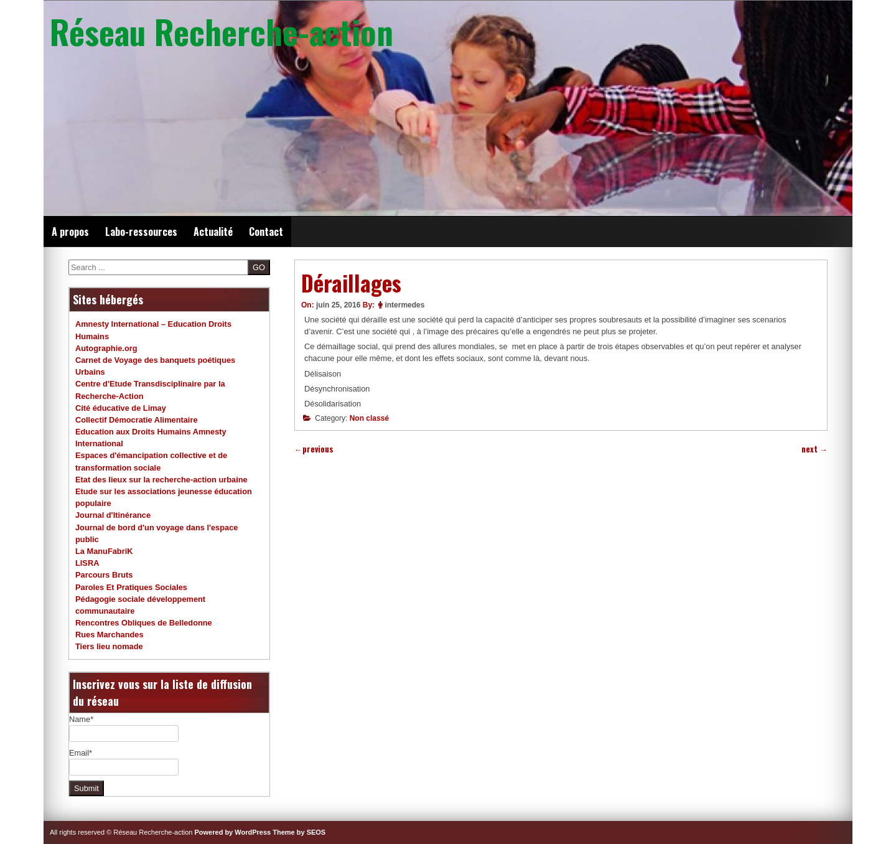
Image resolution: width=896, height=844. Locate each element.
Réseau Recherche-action (221, 31)
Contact (266, 231)
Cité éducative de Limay (120, 408)
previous (314, 449)
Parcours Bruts (104, 574)
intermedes (404, 305)
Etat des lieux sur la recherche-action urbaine (161, 479)
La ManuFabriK (104, 551)
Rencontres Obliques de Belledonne (143, 622)
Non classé (369, 418)
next (814, 449)
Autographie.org (106, 348)
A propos (70, 231)
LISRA (87, 563)
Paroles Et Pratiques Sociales (131, 587)
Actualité (213, 231)
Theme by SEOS (299, 832)
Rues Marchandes (109, 634)
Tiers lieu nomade (109, 646)
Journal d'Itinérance (113, 515)
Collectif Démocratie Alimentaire (136, 419)
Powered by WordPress (233, 832)
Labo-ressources (141, 231)
